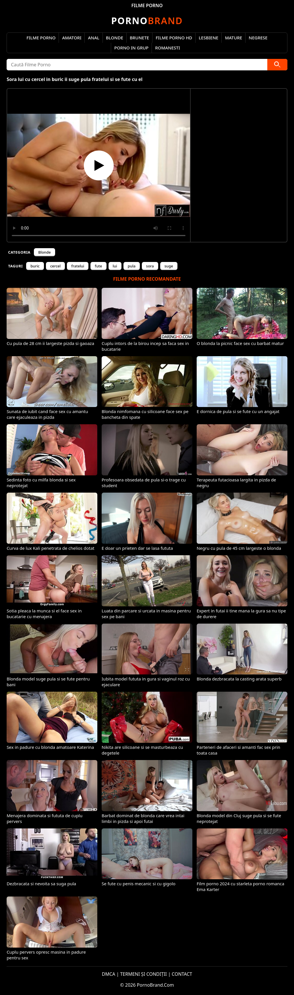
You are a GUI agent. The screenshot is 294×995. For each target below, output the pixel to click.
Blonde (114, 38)
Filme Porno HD (174, 38)
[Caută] (277, 64)
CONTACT (182, 974)
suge (169, 266)
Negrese (258, 38)
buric (35, 266)
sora (150, 266)
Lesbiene (208, 38)
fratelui (77, 266)
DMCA (108, 974)
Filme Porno (40, 38)
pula (132, 266)
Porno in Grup (131, 48)
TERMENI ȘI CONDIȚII (143, 974)
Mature (233, 38)
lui (115, 266)
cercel (55, 266)
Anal (93, 38)
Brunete (139, 38)
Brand (147, 20)
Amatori (71, 38)
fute (98, 266)
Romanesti (167, 48)
